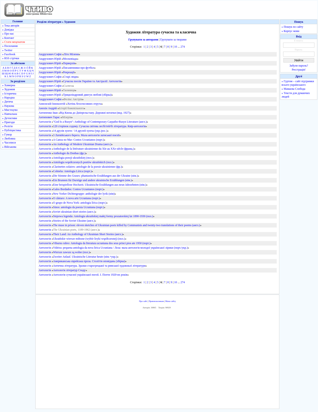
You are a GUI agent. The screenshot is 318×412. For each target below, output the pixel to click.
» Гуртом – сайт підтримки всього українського (297, 83)
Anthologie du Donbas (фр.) (69, 153)
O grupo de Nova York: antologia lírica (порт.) (79, 202)
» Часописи (9, 142)
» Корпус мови (290, 31)
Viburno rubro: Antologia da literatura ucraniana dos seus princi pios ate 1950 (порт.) (101, 243)
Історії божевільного (71, 108)
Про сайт (143, 301)
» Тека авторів (10, 25)
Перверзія (69, 63)
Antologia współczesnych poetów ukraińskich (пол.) (83, 162)
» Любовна (8, 138)
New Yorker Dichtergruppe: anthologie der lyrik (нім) (84, 193)
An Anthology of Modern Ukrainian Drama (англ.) (82, 144)
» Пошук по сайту (292, 26)
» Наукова (8, 105)
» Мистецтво (10, 110)
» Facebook (8, 54)
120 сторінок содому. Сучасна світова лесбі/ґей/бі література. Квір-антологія (99, 126)
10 (175, 46)
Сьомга (68, 85)
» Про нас (8, 33)
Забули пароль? (299, 65)
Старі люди (70, 76)
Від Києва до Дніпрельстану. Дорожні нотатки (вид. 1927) (95, 112)
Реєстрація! (299, 69)
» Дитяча (7, 101)
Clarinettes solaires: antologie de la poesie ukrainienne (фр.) (87, 166)
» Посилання (10, 46)
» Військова (9, 146)
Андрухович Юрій (50, 58)
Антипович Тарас (49, 117)
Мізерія (66, 117)
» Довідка (8, 29)
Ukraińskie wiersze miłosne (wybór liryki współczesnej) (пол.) (89, 238)
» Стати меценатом (13, 42)
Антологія (45, 121)
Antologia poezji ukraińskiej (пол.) (73, 157)
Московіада (70, 58)
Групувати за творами (173, 39)
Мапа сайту (170, 301)
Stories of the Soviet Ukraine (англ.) (74, 220)
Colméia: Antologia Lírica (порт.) (72, 171)
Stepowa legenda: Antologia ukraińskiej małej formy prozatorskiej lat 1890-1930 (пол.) (103, 216)
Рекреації (68, 72)
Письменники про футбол (78, 67)
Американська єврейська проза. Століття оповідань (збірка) (89, 261)
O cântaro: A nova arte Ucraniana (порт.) (76, 198)
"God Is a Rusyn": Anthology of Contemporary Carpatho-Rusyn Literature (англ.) (100, 121)
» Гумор (7, 134)
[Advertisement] (157, 360)
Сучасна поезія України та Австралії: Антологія (92, 81)
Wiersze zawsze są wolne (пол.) (71, 252)
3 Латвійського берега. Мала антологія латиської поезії (86, 135)
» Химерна (8, 85)
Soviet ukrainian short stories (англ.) (74, 211)
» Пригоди (8, 122)
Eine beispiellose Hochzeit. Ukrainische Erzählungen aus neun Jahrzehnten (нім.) (99, 184)
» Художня (8, 89)
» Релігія (7, 126)
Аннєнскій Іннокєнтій (52, 103)
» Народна (8, 97)
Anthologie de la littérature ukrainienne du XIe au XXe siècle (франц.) (93, 148)
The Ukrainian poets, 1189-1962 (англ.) (76, 229)
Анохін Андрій (48, 108)
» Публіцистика (11, 130)
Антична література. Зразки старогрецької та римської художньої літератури (99, 265)
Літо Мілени (71, 54)
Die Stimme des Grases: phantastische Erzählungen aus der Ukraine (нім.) (95, 175)
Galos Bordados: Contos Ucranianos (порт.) (78, 189)
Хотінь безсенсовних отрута (84, 103)
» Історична (9, 93)
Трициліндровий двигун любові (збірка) (87, 94)
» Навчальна (9, 114)
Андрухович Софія (50, 54)
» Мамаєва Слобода (293, 88)
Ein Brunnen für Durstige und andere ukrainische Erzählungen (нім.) (92, 180)
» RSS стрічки (10, 58)
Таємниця (69, 90)
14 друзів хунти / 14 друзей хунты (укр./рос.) (80, 130)
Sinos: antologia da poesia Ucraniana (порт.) (78, 207)
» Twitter (7, 50)
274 (182, 46)
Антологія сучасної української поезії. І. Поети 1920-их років (90, 274)
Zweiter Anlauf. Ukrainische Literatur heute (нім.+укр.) (85, 256)
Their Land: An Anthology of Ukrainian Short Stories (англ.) (88, 234)
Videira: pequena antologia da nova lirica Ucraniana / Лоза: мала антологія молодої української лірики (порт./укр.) (120, 247)
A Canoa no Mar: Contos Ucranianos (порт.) (78, 139)
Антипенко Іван (48, 112)
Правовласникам (156, 301)
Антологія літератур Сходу (69, 270)
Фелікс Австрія (73, 99)
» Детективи (9, 118)
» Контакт (8, 38)
